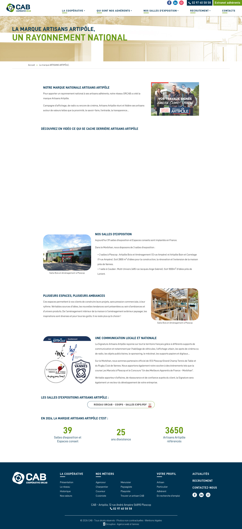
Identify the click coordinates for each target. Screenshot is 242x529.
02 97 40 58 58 (122, 508)
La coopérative (72, 12)
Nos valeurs (66, 496)
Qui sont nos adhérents (113, 12)
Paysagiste (126, 487)
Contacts (228, 10)
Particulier (162, 487)
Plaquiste (125, 491)
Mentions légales (153, 520)
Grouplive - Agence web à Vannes (122, 524)
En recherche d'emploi (168, 496)
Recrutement (199, 12)
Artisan (160, 482)
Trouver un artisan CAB (132, 496)
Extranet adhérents (227, 2)
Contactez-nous (204, 487)
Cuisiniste (101, 496)
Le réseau (65, 487)
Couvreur (100, 491)
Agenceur (101, 482)
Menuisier (126, 482)
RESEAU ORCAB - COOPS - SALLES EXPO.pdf (120, 404)
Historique (65, 491)
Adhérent (161, 491)
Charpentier (102, 487)
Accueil (31, 65)
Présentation (66, 482)
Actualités (200, 473)
